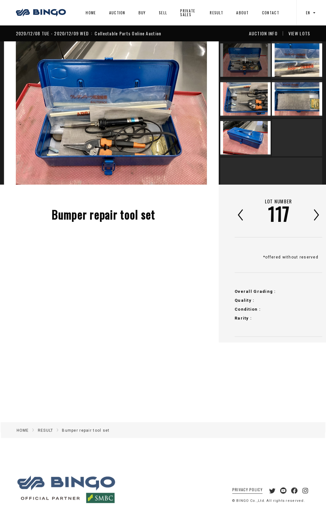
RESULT (216, 12)
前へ (240, 215)
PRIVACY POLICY (243, 495)
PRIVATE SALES (187, 12)
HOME (91, 12)
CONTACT (270, 12)
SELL (163, 12)
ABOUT (242, 12)
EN (311, 12)
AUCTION (117, 12)
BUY (142, 12)
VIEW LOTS (299, 33)
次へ (316, 215)
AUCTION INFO (263, 33)
